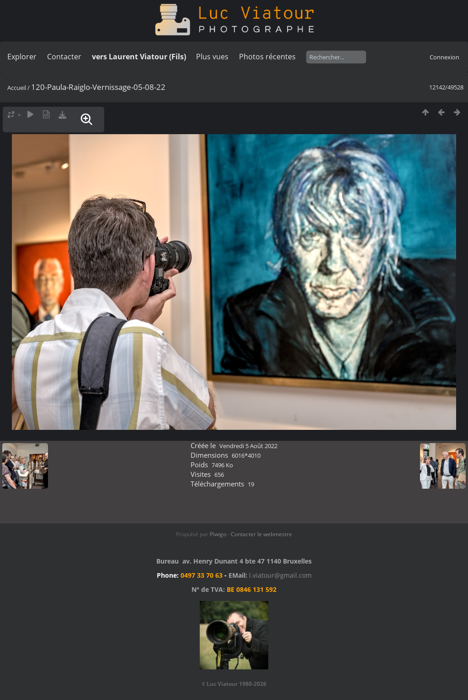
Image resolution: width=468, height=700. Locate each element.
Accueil (16, 88)
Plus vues (212, 57)
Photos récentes (267, 57)
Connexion (444, 57)
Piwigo (218, 534)
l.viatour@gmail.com (280, 575)
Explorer (22, 57)
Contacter (64, 57)
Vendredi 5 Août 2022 (248, 446)
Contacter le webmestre (261, 534)
